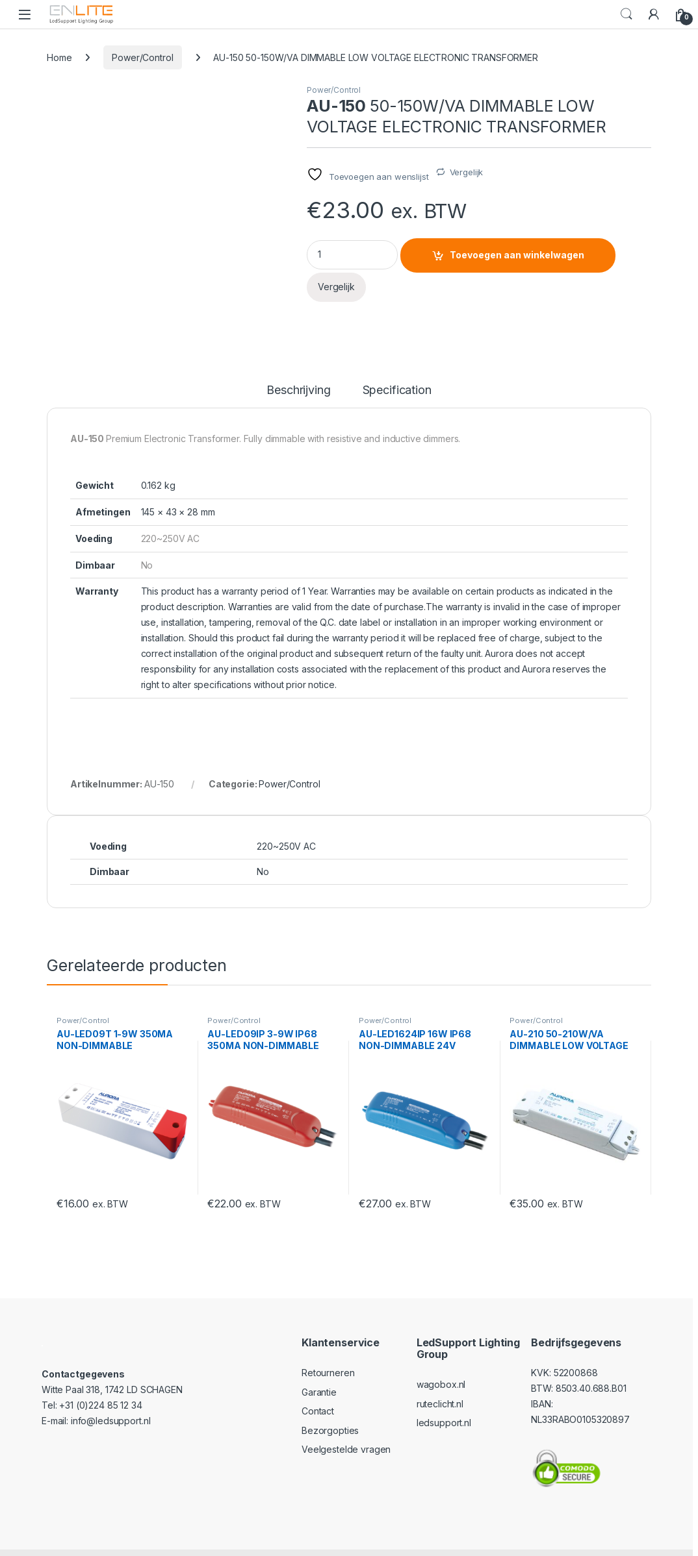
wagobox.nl (441, 1361)
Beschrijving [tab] (298, 368)
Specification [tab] (397, 368)
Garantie (319, 1369)
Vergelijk (467, 172)
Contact (318, 1388)
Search (626, 14)
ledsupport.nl (444, 1399)
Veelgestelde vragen (346, 1427)
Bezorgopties (330, 1407)
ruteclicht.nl (440, 1381)
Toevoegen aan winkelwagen (517, 254)
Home (59, 57)
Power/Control (142, 57)
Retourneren (328, 1349)
